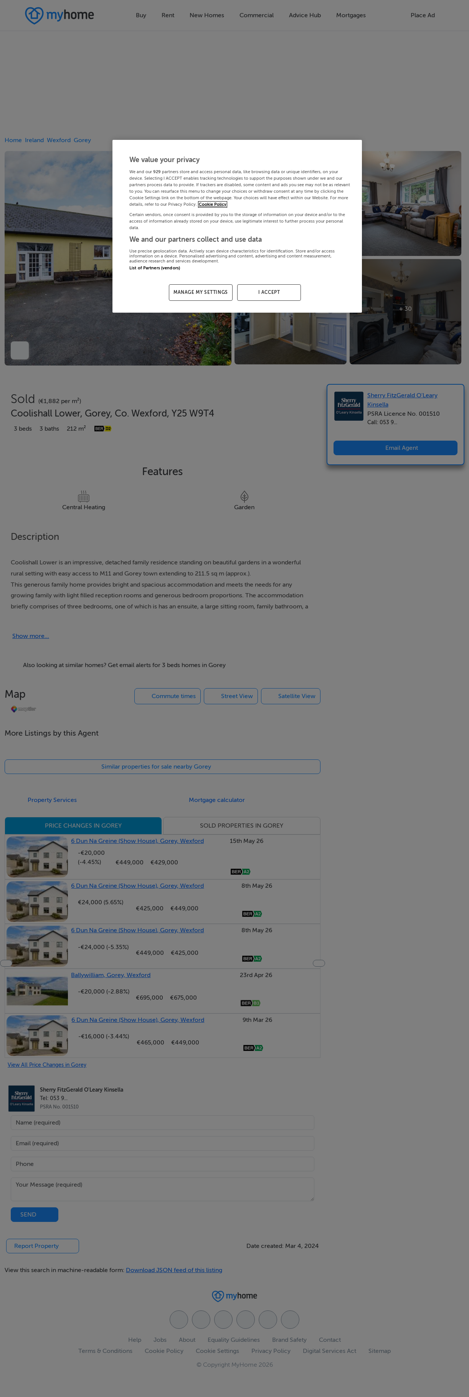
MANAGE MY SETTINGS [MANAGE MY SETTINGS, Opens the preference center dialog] (200, 292)
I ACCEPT (269, 292)
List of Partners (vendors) (154, 268)
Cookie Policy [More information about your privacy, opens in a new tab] (212, 204)
